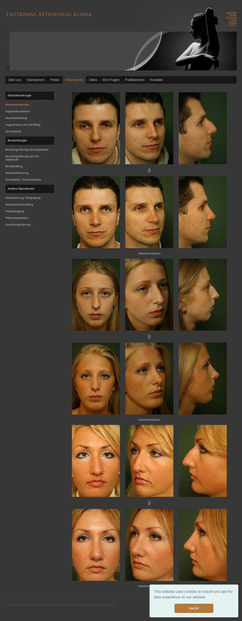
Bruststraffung (14, 166)
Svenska (232, 22)
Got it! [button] (194, 608)
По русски (232, 17)
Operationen (36, 80)
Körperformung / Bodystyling (23, 198)
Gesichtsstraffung (16, 118)
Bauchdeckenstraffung (19, 204)
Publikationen (134, 80)
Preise (54, 80)
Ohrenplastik (13, 131)
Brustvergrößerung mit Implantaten (27, 149)
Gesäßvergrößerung (18, 224)
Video (93, 80)
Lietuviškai (231, 12)
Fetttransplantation (17, 218)
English (233, 15)
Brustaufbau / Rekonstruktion (23, 179)
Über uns (14, 80)
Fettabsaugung (15, 211)
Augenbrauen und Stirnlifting (23, 124)
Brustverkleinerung (17, 173)
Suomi (233, 20)
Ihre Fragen (111, 80)
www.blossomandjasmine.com (100, 604)
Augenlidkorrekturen (18, 111)
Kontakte (156, 80)
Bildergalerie (74, 80)
